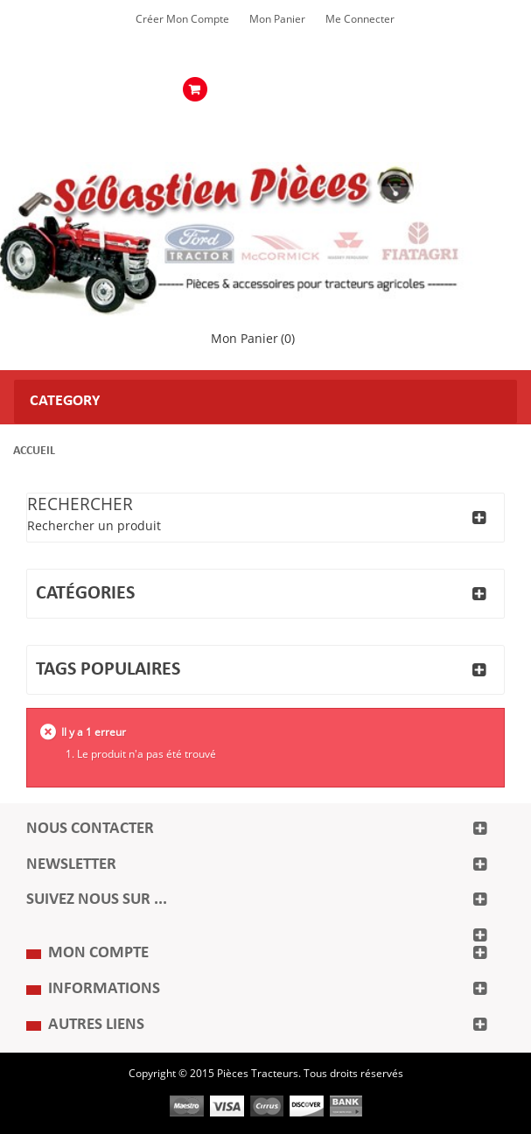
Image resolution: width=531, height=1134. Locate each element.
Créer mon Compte (182, 19)
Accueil (34, 451)
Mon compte (98, 953)
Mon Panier (277, 19)
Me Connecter (360, 19)
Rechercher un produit (94, 526)
